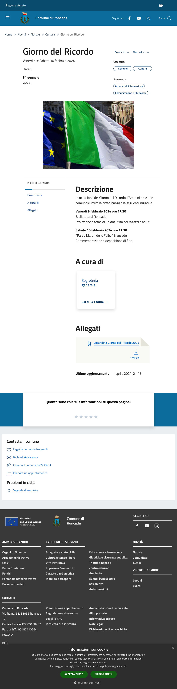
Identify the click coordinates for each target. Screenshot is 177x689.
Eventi (137, 585)
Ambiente (95, 573)
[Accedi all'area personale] (161, 5)
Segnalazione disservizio (62, 613)
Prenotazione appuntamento (64, 608)
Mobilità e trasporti (59, 578)
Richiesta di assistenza (61, 624)
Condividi (122, 52)
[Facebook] (128, 18)
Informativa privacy (102, 618)
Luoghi (137, 580)
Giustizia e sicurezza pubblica (108, 557)
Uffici (5, 563)
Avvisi (137, 563)
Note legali (96, 624)
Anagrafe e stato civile (60, 552)
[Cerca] (169, 18)
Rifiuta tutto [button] (104, 674)
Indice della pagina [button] (38, 183)
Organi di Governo (14, 552)
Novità (22, 34)
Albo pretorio (98, 613)
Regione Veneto (16, 5)
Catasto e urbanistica (60, 573)
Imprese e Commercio (60, 568)
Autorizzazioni (98, 589)
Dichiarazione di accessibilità (108, 629)
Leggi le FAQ (54, 618)
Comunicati (140, 557)
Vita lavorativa (55, 563)
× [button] (172, 648)
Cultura (50, 34)
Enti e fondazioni (13, 568)
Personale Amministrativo (19, 578)
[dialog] (88, 666)
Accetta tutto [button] (74, 674)
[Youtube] (137, 18)
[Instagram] (147, 18)
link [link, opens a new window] (125, 666)
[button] (88, 682)
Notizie (35, 34)
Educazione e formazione (105, 552)
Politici (6, 573)
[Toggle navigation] (7, 17)
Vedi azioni (141, 52)
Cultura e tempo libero (60, 557)
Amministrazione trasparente (108, 608)
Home (8, 34)
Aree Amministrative (15, 557)
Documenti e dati (13, 584)
